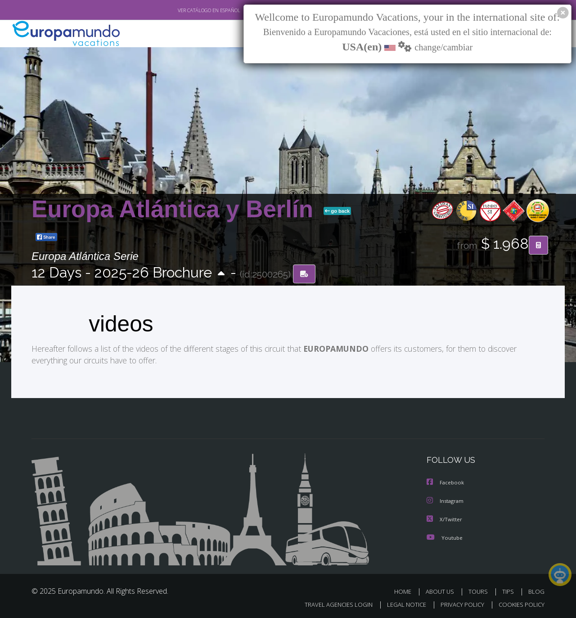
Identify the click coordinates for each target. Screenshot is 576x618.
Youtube (445, 536)
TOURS (480, 590)
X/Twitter (445, 518)
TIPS (509, 590)
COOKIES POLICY (519, 603)
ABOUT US (442, 590)
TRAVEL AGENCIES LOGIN (330, 603)
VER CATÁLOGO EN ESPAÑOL (188, 10)
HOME (406, 590)
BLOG (536, 590)
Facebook (446, 482)
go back (337, 211)
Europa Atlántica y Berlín (176, 209)
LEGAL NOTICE (400, 603)
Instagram (446, 500)
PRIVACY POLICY (458, 603)
